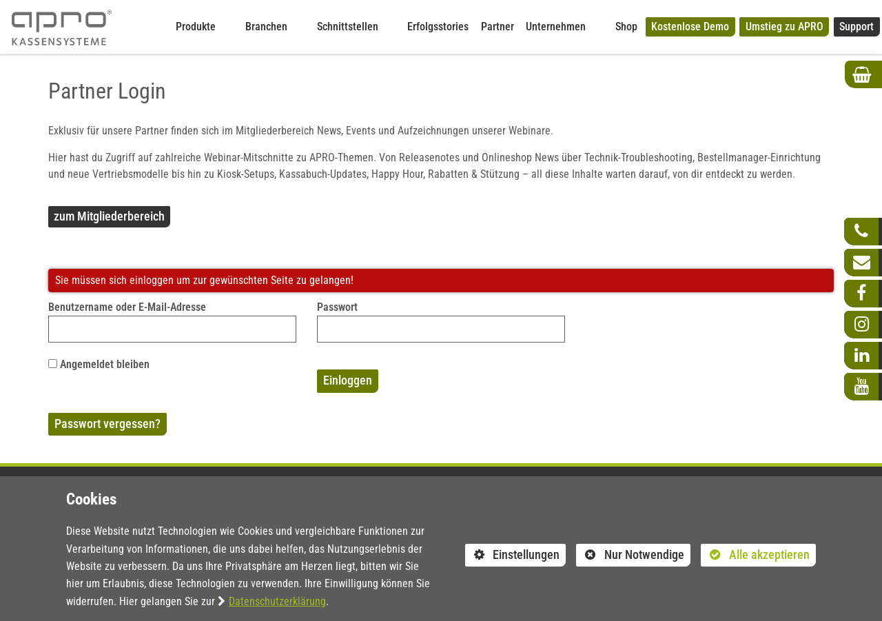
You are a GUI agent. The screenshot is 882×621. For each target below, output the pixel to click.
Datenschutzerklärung (277, 601)
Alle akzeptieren (755, 554)
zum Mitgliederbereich (109, 216)
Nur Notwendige (630, 557)
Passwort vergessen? (107, 424)
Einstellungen (512, 557)
